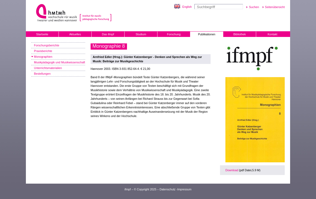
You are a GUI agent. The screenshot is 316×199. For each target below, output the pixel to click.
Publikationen (206, 34)
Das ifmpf (108, 34)
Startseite (42, 34)
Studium (141, 34)
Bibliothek (239, 34)
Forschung (173, 34)
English (187, 6)
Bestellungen (42, 73)
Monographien (43, 56)
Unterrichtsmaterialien (48, 68)
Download (231, 170)
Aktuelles (75, 34)
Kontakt (272, 34)
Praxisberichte (43, 51)
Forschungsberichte (46, 45)
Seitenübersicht (275, 7)
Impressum (184, 189)
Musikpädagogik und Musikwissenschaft (59, 62)
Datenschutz (168, 189)
